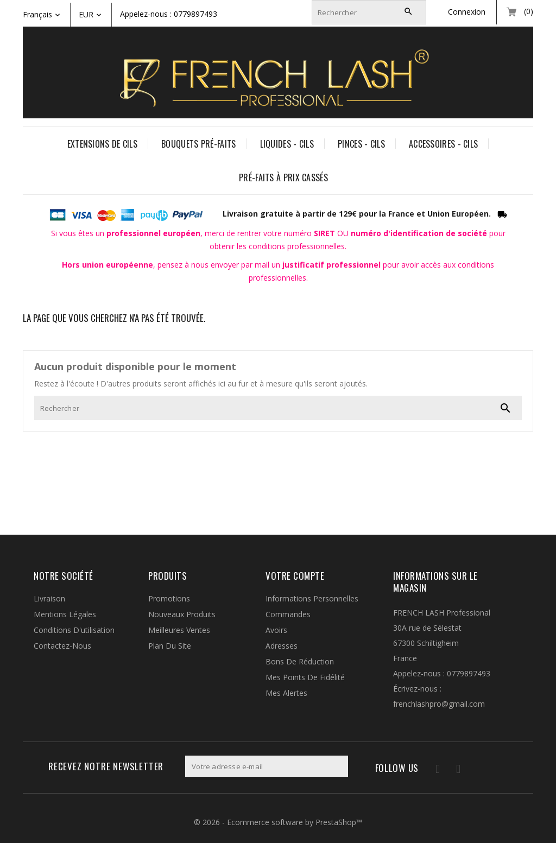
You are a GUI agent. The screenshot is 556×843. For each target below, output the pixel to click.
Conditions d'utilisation (74, 630)
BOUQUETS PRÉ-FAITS (198, 143)
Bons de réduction (300, 661)
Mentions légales (65, 614)
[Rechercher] (369, 12)
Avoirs (276, 630)
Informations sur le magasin (435, 581)
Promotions (169, 598)
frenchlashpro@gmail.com (439, 704)
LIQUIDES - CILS (287, 143)
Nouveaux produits (182, 614)
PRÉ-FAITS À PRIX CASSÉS (283, 177)
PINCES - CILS (361, 143)
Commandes (288, 614)
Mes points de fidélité (305, 677)
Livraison (49, 598)
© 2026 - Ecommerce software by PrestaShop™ (278, 822)
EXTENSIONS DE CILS (102, 143)
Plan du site (169, 646)
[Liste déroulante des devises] (99, 14)
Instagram (453, 770)
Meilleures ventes (179, 630)
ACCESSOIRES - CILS (443, 143)
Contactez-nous (62, 646)
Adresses (282, 646)
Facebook (431, 770)
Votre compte (295, 575)
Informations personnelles (312, 598)
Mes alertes (286, 693)
